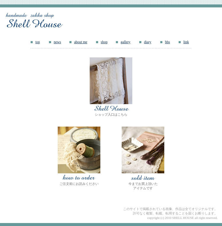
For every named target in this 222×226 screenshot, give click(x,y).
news (57, 42)
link (186, 42)
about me (80, 42)
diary (148, 42)
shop (104, 42)
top (38, 42)
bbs (167, 42)
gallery (126, 42)
